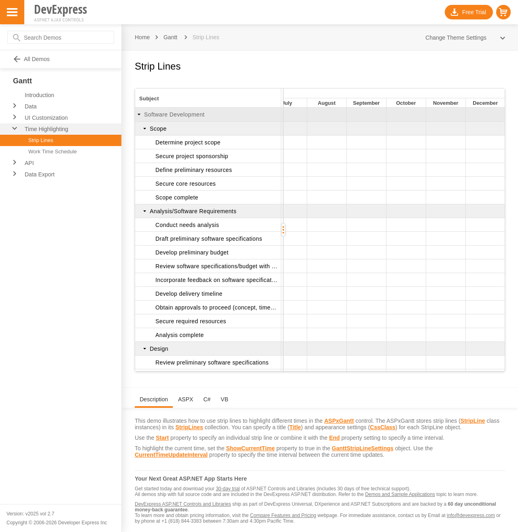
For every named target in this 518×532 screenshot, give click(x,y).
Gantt (170, 37)
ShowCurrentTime (250, 448)
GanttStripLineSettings (362, 448)
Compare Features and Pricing (283, 515)
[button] (503, 12)
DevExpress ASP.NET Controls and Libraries (183, 504)
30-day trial (228, 489)
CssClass (382, 427)
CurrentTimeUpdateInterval (171, 454)
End (334, 438)
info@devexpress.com (471, 515)
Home (142, 37)
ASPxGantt (339, 421)
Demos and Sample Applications (400, 494)
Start (162, 438)
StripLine (473, 421)
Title (295, 427)
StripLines (189, 427)
